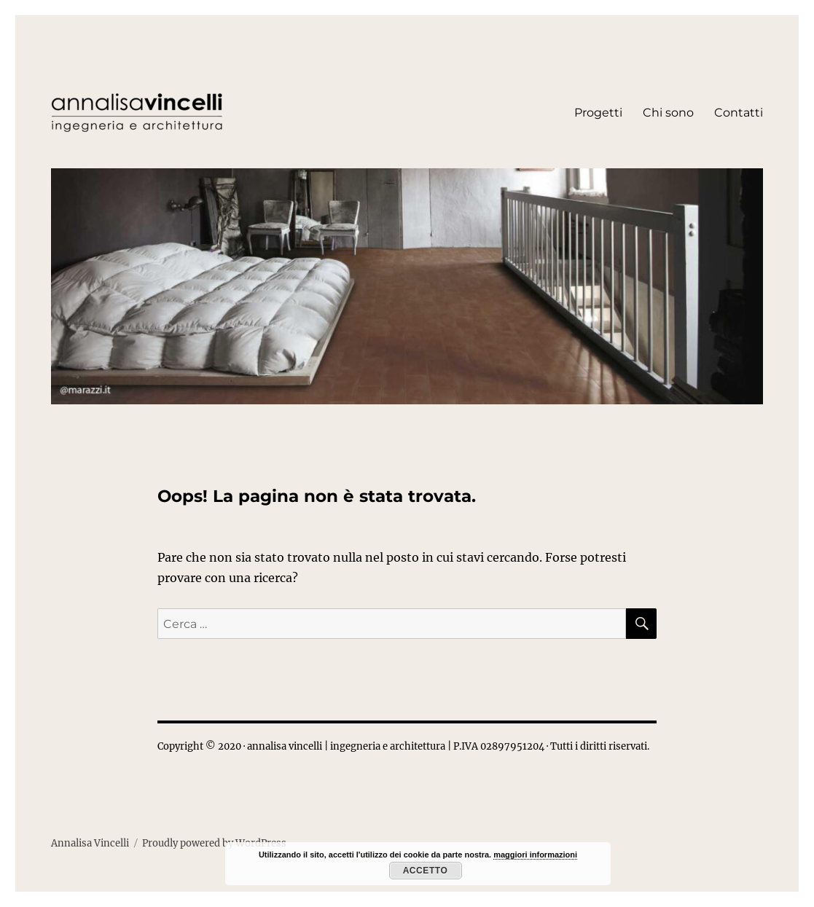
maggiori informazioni (535, 854)
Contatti (738, 112)
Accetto (425, 870)
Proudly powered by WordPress (214, 843)
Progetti (598, 112)
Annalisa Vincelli (90, 843)
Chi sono (668, 112)
